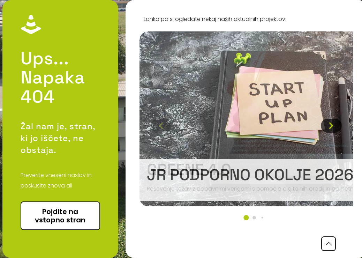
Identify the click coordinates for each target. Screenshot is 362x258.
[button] (246, 217)
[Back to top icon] (328, 243)
